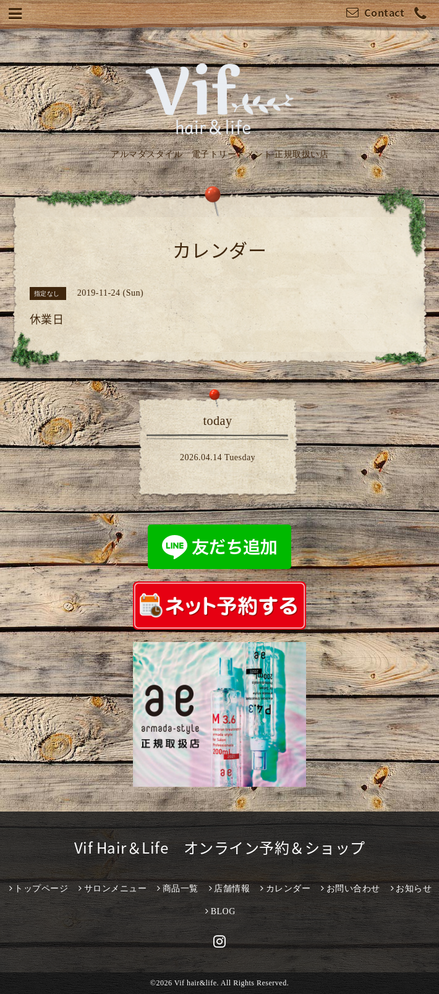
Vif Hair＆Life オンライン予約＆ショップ (219, 847)
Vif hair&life (195, 983)
